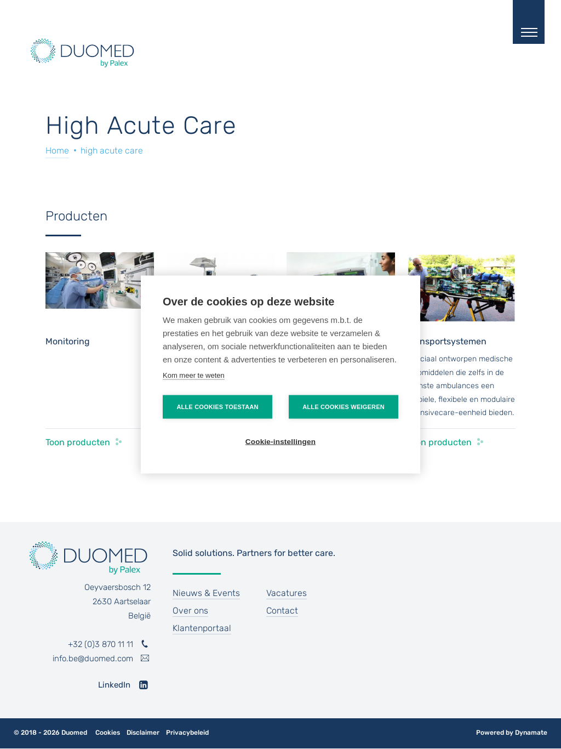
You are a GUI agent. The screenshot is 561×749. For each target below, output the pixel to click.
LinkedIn (114, 685)
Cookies (107, 733)
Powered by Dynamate (511, 732)
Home (57, 150)
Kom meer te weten (194, 375)
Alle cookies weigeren (343, 407)
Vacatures (286, 593)
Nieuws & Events (206, 593)
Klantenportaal (202, 628)
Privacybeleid (187, 733)
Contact (282, 610)
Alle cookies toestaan (217, 407)
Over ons (190, 610)
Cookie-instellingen (280, 442)
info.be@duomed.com (93, 658)
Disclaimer (143, 733)
